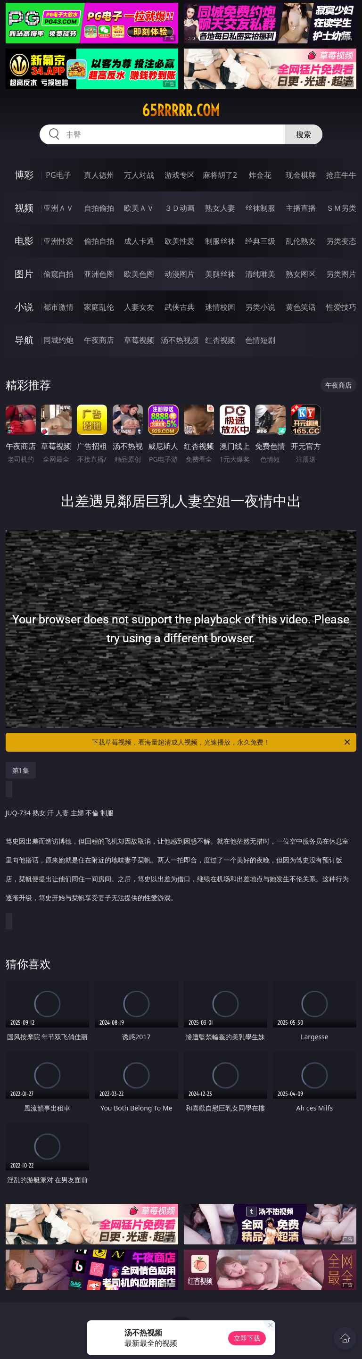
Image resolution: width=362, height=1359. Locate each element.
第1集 (20, 770)
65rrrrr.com (181, 110)
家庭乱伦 (99, 307)
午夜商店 (99, 340)
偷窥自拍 (58, 274)
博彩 (24, 174)
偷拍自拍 (99, 241)
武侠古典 (180, 307)
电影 (24, 240)
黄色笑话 (301, 307)
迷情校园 (220, 307)
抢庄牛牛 (341, 175)
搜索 (303, 134)
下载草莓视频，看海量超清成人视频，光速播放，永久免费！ (222, 742)
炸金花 (260, 175)
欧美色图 (139, 274)
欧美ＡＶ (139, 208)
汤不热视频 (179, 340)
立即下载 (247, 1338)
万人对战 (139, 175)
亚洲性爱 (58, 241)
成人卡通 (139, 241)
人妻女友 (139, 307)
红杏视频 (220, 340)
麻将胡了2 (220, 175)
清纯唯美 (260, 274)
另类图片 (341, 274)
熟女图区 (301, 274)
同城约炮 (58, 340)
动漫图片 (180, 274)
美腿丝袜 (220, 274)
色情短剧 (260, 340)
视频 (24, 207)
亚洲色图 (99, 274)
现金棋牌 (301, 175)
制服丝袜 (220, 241)
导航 (24, 339)
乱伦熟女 (301, 241)
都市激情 (58, 307)
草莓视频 (139, 340)
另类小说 (260, 307)
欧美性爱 (180, 241)
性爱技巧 (341, 307)
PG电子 (58, 175)
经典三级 (260, 241)
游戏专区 (180, 175)
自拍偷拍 (99, 208)
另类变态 (341, 241)
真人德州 (99, 175)
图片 (24, 273)
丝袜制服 (260, 208)
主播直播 (301, 208)
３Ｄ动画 (180, 208)
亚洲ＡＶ (58, 208)
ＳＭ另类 (341, 208)
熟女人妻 (220, 208)
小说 (24, 306)
